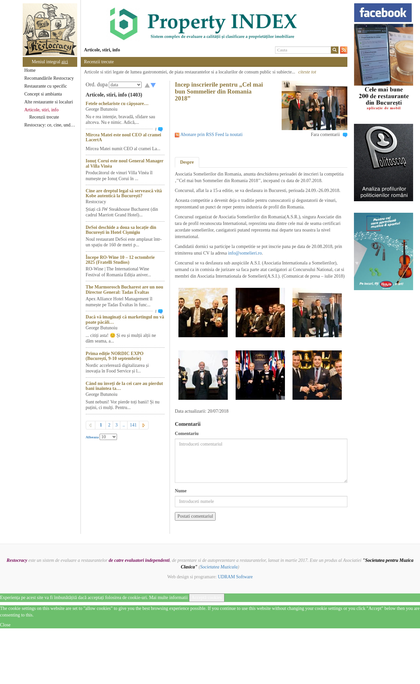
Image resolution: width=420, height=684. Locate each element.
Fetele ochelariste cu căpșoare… (117, 103)
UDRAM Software (235, 576)
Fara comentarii (325, 134)
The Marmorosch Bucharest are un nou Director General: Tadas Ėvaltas (124, 289)
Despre (187, 162)
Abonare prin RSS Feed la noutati (211, 134)
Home (29, 70)
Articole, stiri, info (41, 109)
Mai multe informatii (168, 597)
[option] (214, 24)
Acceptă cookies (207, 597)
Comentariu (186, 433)
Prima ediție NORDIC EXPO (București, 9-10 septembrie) (115, 356)
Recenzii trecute (44, 117)
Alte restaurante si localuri (48, 101)
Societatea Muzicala (219, 566)
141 (133, 425)
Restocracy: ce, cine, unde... (50, 125)
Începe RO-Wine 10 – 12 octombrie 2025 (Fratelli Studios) (120, 260)
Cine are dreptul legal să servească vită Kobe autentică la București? (124, 193)
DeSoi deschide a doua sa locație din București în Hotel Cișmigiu (121, 230)
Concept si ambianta (43, 94)
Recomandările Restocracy (49, 78)
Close (5, 624)
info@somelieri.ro (245, 253)
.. (124, 425)
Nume (181, 490)
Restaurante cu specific (45, 86)
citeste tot (307, 71)
